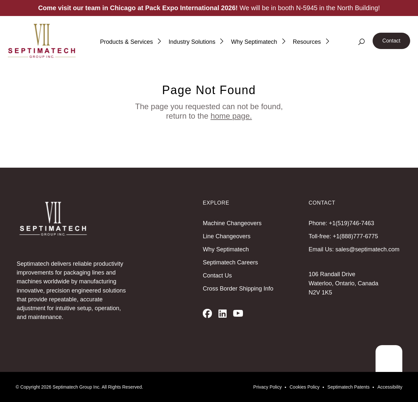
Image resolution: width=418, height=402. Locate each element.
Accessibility (390, 387)
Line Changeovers (226, 236)
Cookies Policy (305, 387)
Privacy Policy (267, 387)
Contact (391, 40)
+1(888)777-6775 (355, 236)
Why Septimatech (226, 249)
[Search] (361, 42)
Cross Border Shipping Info (238, 288)
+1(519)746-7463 (351, 223)
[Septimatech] (42, 41)
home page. (231, 115)
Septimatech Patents (349, 387)
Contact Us (217, 275)
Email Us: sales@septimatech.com (354, 249)
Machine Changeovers (232, 223)
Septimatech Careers (230, 262)
